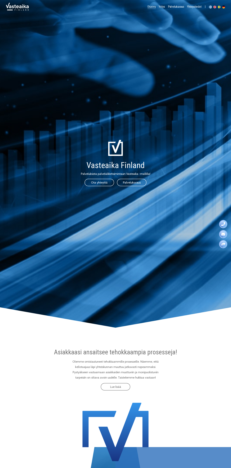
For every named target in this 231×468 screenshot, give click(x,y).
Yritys (162, 6)
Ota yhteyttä (99, 182)
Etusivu (151, 6)
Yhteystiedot (194, 6)
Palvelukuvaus (176, 6)
